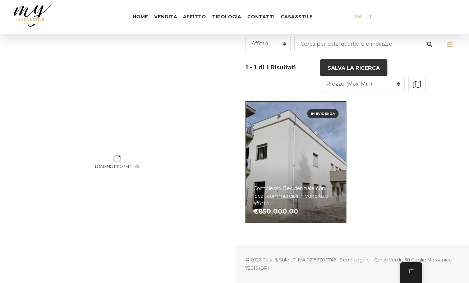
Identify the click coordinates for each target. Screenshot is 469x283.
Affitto (194, 16)
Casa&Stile (297, 16)
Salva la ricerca (353, 68)
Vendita (165, 16)
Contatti (261, 16)
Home (140, 16)
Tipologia (226, 16)
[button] (449, 44)
